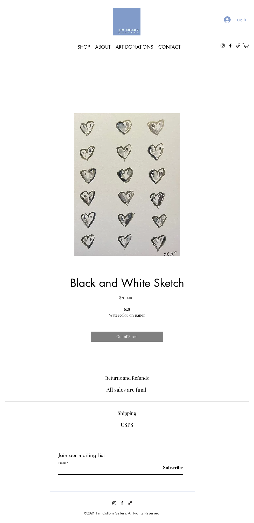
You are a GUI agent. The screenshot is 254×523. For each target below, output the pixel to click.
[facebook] (122, 503)
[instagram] (114, 503)
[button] (246, 45)
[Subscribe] (170, 468)
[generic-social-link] (129, 503)
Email (62, 463)
